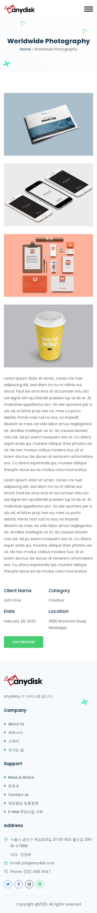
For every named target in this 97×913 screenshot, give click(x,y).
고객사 (13, 741)
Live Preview (23, 642)
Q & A (13, 785)
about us (16, 724)
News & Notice (21, 777)
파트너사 (15, 732)
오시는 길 (16, 749)
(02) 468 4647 (37, 871)
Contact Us (18, 794)
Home (25, 49)
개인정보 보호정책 (23, 803)
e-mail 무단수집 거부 (25, 811)
